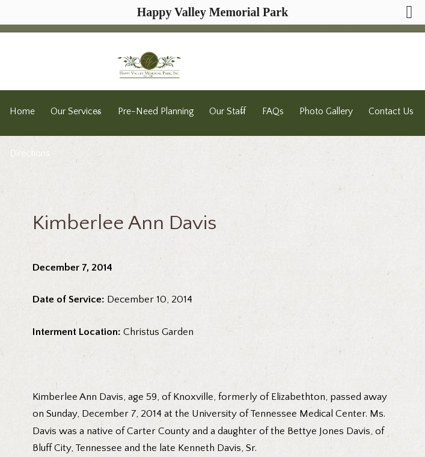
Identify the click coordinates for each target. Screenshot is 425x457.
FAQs (273, 111)
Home (22, 111)
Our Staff (227, 111)
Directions (30, 154)
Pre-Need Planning (156, 111)
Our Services (76, 111)
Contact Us (391, 111)
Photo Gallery (326, 111)
